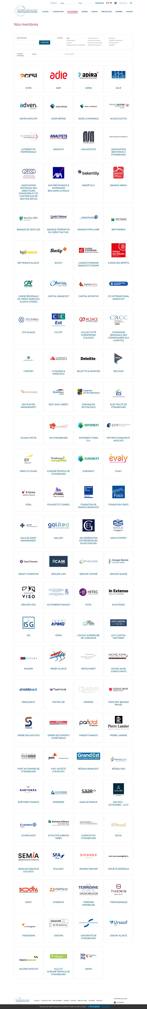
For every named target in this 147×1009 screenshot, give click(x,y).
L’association (58, 12)
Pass (80, 3)
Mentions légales (120, 999)
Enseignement (114, 43)
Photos (94, 12)
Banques (112, 39)
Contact (129, 12)
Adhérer (119, 12)
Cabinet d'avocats (94, 41)
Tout (67, 39)
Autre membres (93, 39)
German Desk (69, 54)
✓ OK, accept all (93, 1006)
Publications (106, 12)
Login (62, 3)
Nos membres (72, 12)
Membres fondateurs (95, 45)
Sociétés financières (115, 41)
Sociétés (112, 45)
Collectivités (70, 41)
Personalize (105, 1006)
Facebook (119, 1003)
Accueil (45, 12)
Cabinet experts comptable (75, 45)
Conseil (68, 43)
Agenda (85, 12)
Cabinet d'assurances (95, 43)
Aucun (34, 55)
